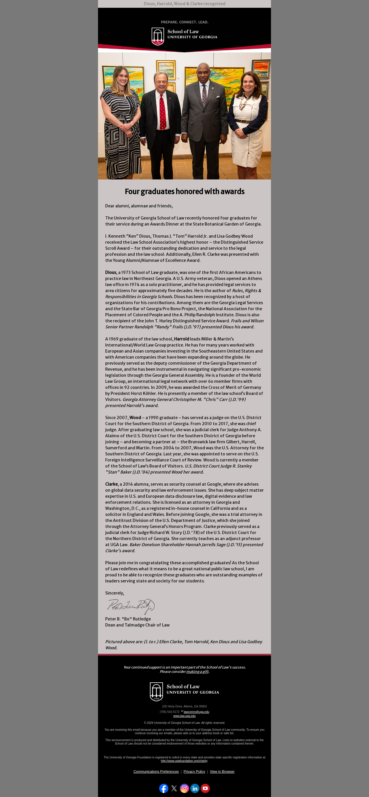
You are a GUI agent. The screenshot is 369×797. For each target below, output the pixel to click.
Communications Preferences (156, 772)
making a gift (197, 671)
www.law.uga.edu (184, 716)
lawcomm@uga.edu (196, 711)
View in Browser (222, 772)
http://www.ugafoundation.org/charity (184, 760)
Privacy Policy (194, 772)
